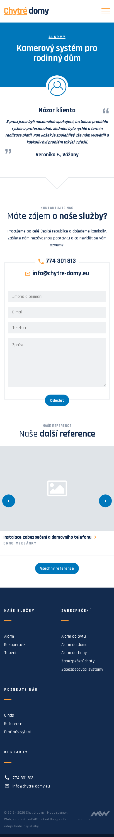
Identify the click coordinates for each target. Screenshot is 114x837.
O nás (9, 715)
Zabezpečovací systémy (82, 669)
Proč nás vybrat (18, 732)
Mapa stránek (57, 813)
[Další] (105, 501)
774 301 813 (61, 261)
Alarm (9, 636)
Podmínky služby (26, 826)
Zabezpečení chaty (77, 661)
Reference (13, 723)
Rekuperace (14, 644)
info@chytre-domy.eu (61, 273)
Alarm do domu (74, 644)
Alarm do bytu (73, 636)
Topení (10, 652)
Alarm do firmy (74, 652)
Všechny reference (57, 568)
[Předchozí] (8, 501)
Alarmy (56, 36)
